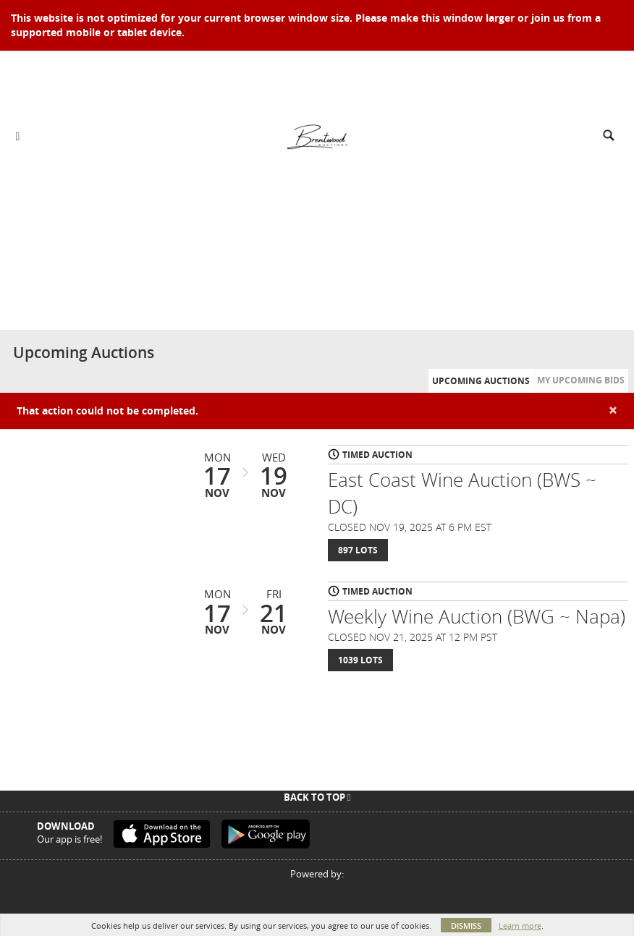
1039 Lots (360, 660)
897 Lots (358, 550)
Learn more (520, 925)
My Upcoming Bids (581, 380)
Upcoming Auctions (481, 381)
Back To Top (317, 797)
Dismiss (466, 925)
